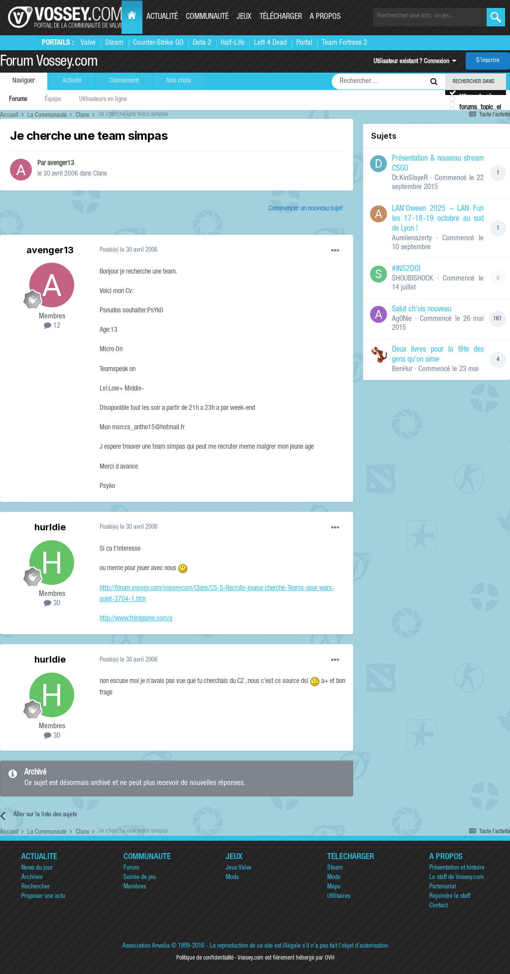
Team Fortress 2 (344, 43)
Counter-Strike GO (158, 43)
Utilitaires (338, 896)
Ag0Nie (402, 319)
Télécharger (280, 17)
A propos (325, 17)
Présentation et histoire (457, 868)
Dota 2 (202, 43)
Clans (100, 174)
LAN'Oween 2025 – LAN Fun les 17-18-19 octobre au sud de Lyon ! (438, 219)
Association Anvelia (146, 946)
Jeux (244, 17)
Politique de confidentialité (205, 958)
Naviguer (23, 81)
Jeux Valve (239, 868)
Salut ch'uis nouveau (421, 310)
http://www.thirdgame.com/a (136, 618)
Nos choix (178, 81)
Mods (232, 878)
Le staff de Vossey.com (456, 878)
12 (52, 326)
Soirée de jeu (140, 878)
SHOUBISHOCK (412, 279)
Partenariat (442, 887)
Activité (72, 81)
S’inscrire (488, 61)
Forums (18, 100)
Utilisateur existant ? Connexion (415, 62)
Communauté (207, 17)
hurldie (50, 527)
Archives (31, 878)
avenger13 (60, 163)
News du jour (37, 868)
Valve (88, 43)
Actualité (162, 17)
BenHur (402, 369)
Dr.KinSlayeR (410, 178)
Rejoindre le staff (449, 896)
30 (52, 603)
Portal (304, 43)
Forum (131, 868)
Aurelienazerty (412, 238)
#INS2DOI (406, 270)
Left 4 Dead (270, 43)
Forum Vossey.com (49, 62)
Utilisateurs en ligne (103, 100)
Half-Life (233, 43)
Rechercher (35, 887)
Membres (135, 887)
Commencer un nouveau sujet (305, 208)
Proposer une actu (43, 896)
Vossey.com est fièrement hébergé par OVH (286, 958)
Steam (114, 43)
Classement (124, 81)
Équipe (53, 100)
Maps (333, 887)
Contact (438, 906)
